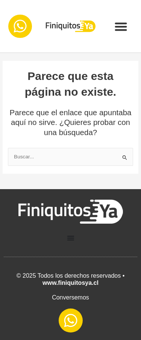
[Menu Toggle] (70, 238)
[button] (121, 26)
